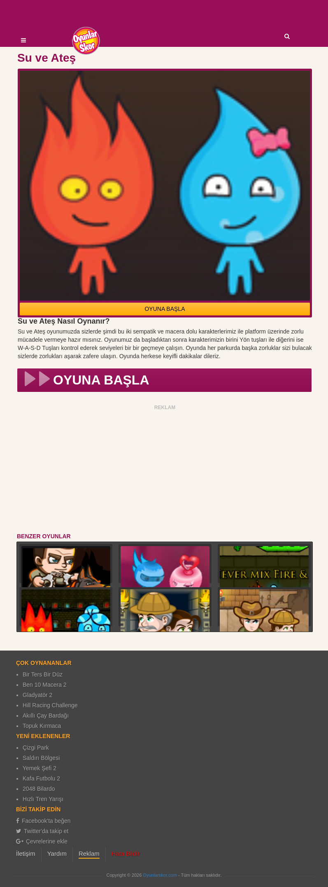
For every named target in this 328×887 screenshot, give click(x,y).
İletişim (25, 853)
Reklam (89, 853)
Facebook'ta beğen (43, 821)
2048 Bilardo (39, 788)
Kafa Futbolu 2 (41, 778)
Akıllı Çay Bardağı (46, 715)
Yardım (57, 853)
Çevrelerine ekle (41, 841)
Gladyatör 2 (37, 695)
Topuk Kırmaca (42, 726)
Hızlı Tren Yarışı (43, 799)
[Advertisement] (165, 470)
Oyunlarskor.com (160, 875)
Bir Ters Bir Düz (43, 674)
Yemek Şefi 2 (39, 768)
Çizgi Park (36, 747)
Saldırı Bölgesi (41, 758)
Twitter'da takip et (42, 831)
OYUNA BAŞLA (164, 309)
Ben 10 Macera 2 (45, 684)
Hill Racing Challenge (50, 705)
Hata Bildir (126, 853)
